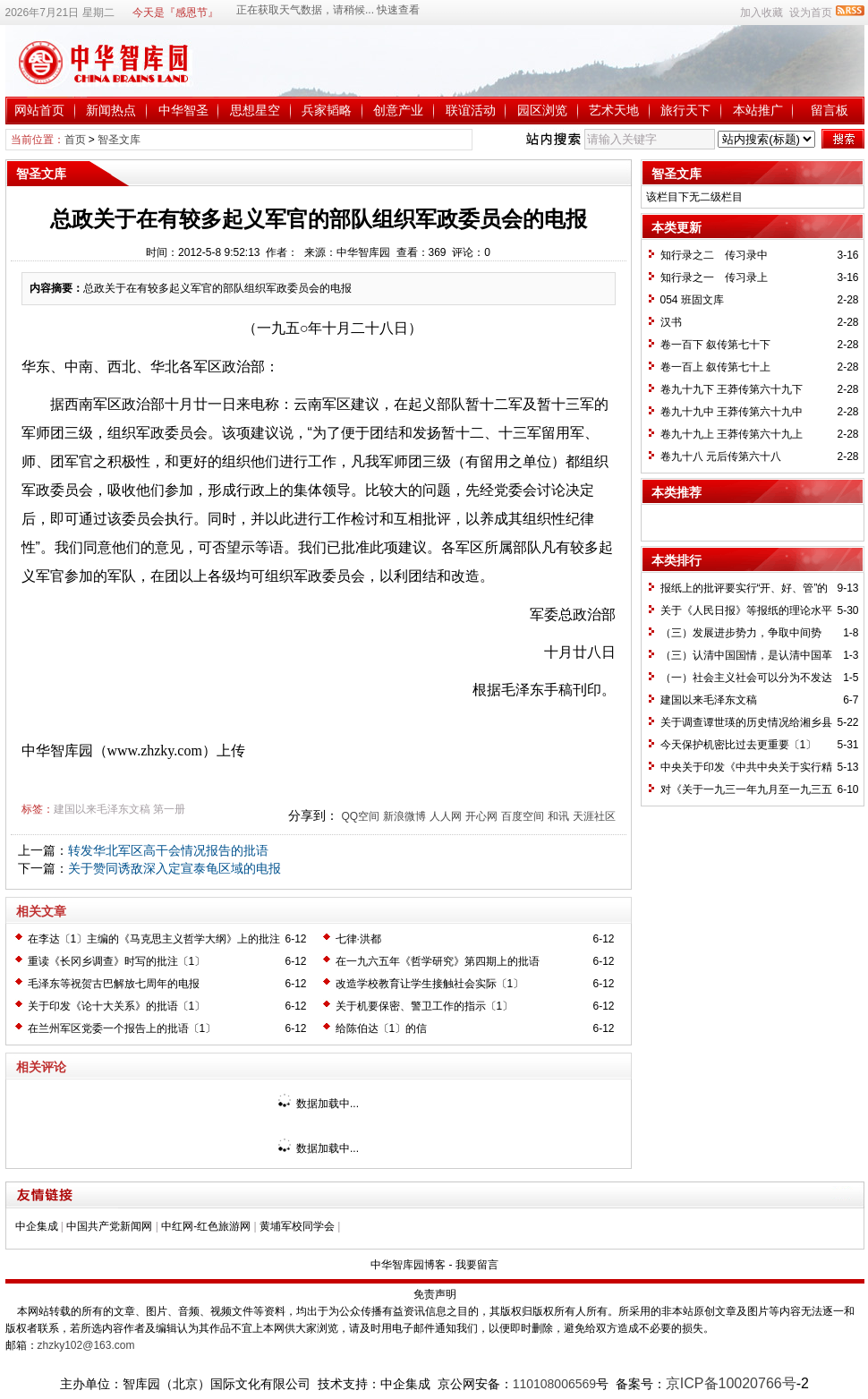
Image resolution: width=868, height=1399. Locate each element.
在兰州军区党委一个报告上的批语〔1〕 (122, 1028)
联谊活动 (471, 110)
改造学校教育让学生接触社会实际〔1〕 (430, 983)
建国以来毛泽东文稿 (102, 809)
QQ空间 (360, 816)
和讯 (558, 816)
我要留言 (476, 1264)
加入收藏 (761, 12)
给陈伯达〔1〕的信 (382, 1028)
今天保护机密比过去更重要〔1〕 (738, 744)
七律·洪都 (358, 939)
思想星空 (255, 110)
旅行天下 (685, 110)
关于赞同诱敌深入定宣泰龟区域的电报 (174, 868)
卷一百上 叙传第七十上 (715, 367)
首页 (75, 139)
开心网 (481, 816)
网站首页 (39, 110)
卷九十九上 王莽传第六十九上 (731, 434)
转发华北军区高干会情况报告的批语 (168, 850)
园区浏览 (542, 110)
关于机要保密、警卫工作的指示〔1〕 (425, 1006)
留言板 (829, 110)
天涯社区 (594, 816)
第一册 (169, 809)
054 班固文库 (692, 300)
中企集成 (36, 1226)
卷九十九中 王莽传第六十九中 (731, 411)
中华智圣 (183, 110)
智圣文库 (119, 139)
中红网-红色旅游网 (206, 1226)
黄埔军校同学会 (297, 1226)
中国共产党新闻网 (109, 1226)
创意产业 (398, 110)
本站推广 (758, 110)
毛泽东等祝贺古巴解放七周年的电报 (114, 983)
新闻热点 (111, 110)
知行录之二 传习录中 (714, 255)
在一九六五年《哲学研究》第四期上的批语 (438, 961)
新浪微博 (404, 816)
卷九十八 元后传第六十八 (720, 456)
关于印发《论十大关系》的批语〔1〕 (117, 1006)
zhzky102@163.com (86, 1345)
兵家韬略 (327, 110)
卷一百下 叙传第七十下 (715, 344)
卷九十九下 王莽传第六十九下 (731, 389)
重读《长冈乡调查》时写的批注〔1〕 (117, 961)
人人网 (446, 816)
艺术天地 (614, 110)
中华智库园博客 (408, 1264)
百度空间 (522, 816)
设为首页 (810, 12)
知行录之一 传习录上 (714, 277)
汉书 (671, 322)
